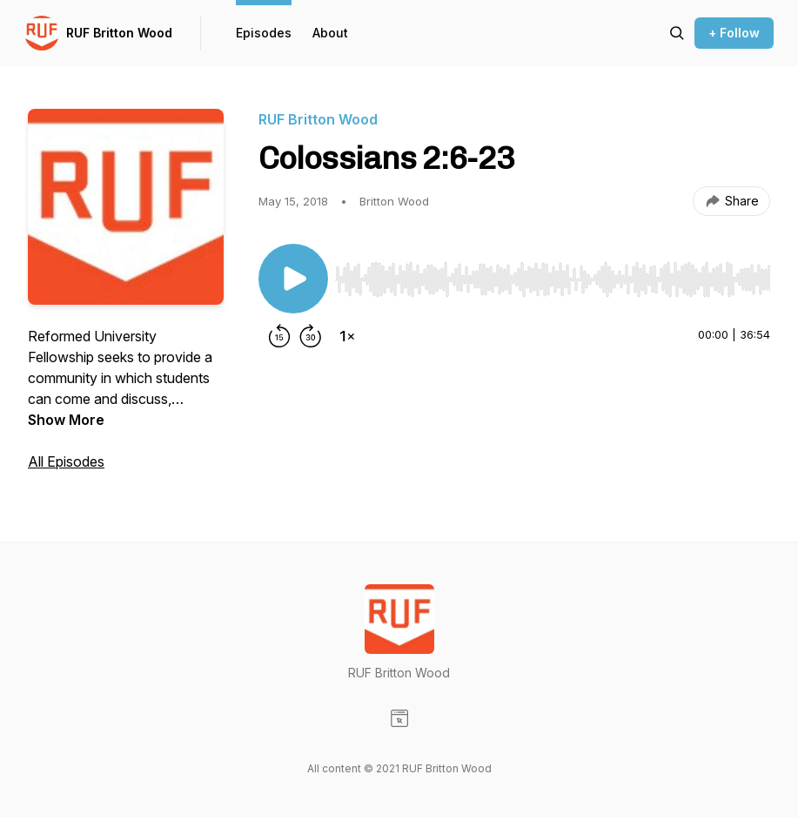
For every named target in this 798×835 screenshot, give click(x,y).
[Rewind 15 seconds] (279, 336)
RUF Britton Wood (119, 32)
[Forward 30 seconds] (310, 336)
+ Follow (734, 32)
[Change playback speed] (347, 336)
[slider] (552, 279)
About (330, 32)
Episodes (264, 32)
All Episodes (66, 461)
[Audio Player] (552, 274)
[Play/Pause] (293, 278)
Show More (66, 419)
